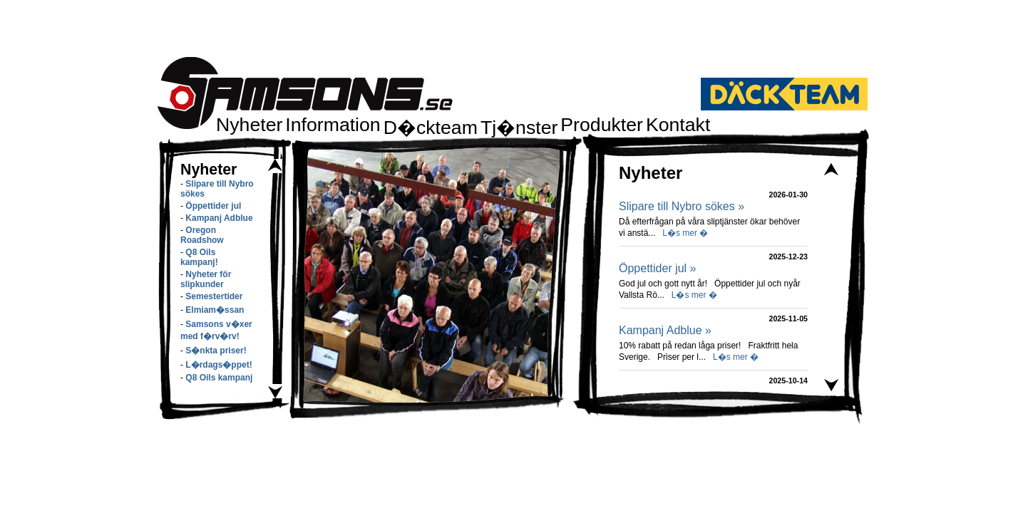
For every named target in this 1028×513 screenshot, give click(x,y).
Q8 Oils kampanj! (199, 257)
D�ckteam (431, 127)
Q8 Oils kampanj (218, 378)
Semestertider (213, 296)
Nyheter (249, 124)
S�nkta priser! (215, 351)
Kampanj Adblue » (665, 330)
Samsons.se (305, 93)
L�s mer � (685, 233)
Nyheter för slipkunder (205, 279)
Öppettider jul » (658, 268)
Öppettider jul (213, 206)
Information (332, 124)
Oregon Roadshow (202, 235)
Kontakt (678, 124)
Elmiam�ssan (214, 310)
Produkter (601, 124)
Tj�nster (518, 127)
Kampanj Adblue (218, 218)
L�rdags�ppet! (218, 365)
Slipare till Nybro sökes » (681, 206)
